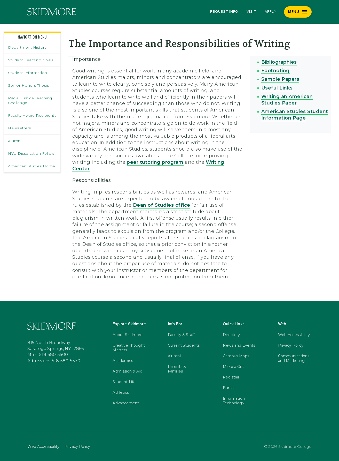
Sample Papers (280, 79)
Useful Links (277, 88)
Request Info (224, 11)
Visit (251, 11)
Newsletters (19, 128)
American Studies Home (31, 166)
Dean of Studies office (161, 205)
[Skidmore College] (51, 12)
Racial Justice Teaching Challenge (30, 100)
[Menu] (298, 12)
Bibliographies (279, 62)
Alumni (14, 140)
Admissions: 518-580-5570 (53, 361)
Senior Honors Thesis (28, 85)
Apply (271, 11)
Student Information (27, 72)
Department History (27, 47)
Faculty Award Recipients (32, 115)
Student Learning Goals (30, 60)
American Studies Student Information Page (294, 115)
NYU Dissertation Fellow (31, 153)
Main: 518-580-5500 (47, 354)
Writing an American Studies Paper (287, 100)
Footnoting (275, 70)
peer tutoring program (155, 162)
